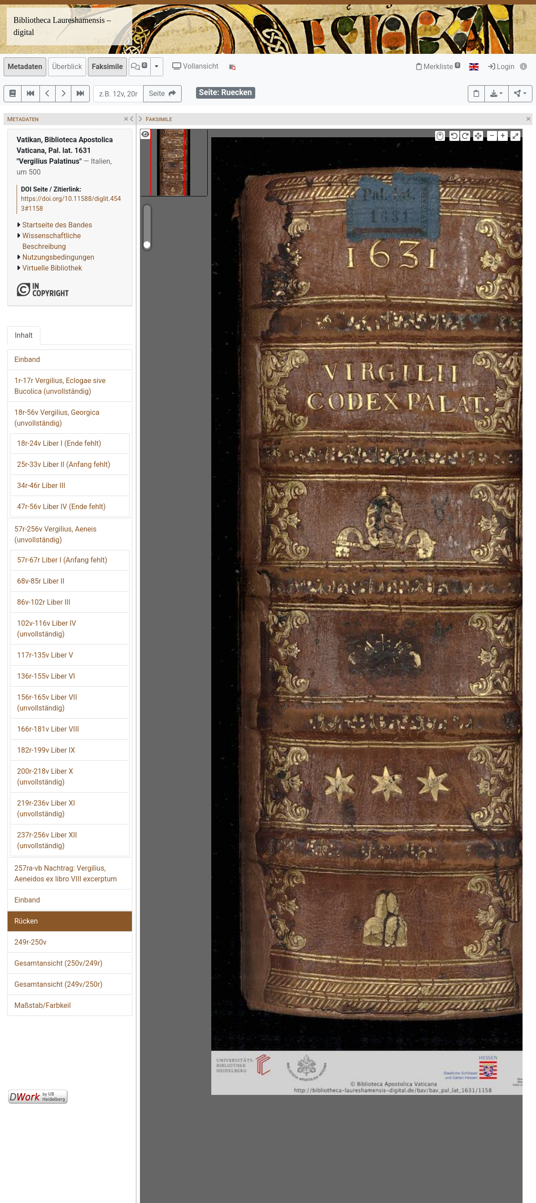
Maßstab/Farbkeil (42, 1005)
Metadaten (25, 66)
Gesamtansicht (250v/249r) (58, 963)
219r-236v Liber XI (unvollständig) (46, 808)
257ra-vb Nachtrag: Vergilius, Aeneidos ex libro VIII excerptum (65, 873)
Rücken (26, 921)
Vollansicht (195, 66)
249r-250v (30, 942)
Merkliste (438, 66)
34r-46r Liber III (41, 485)
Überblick (67, 66)
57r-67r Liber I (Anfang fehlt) (62, 560)
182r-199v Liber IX (46, 750)
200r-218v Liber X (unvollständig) (45, 776)
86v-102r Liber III (43, 602)
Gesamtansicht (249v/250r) (58, 984)
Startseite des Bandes (57, 225)
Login (501, 66)
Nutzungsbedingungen (58, 257)
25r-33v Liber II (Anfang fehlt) (63, 464)
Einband (27, 359)
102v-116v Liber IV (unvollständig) (46, 628)
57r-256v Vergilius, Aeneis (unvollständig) (55, 534)
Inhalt (24, 335)
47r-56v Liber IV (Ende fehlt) (61, 506)
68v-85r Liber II (41, 581)
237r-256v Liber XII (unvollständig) (47, 840)
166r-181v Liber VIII (48, 729)
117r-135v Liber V (45, 655)
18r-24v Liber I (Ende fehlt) (59, 443)
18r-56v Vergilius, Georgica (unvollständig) (57, 417)
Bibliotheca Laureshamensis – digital (62, 26)
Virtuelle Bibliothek (52, 268)
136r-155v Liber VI (46, 676)
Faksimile (107, 66)
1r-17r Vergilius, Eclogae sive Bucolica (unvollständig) (59, 386)
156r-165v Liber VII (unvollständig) (47, 702)
